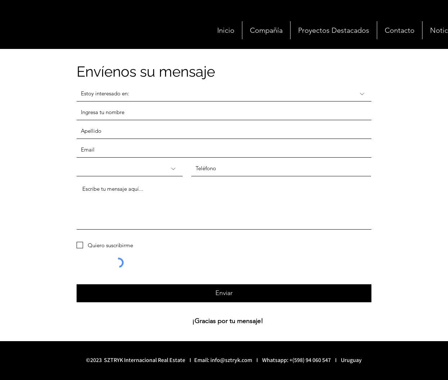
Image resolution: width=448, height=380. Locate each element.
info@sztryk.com (231, 360)
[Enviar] (224, 293)
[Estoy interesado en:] (224, 93)
